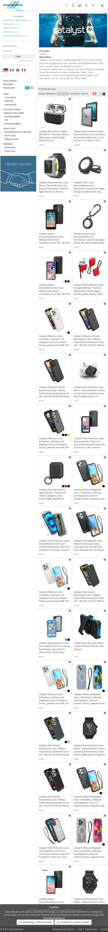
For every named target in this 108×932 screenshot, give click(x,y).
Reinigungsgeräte (12, 123)
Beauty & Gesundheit (13, 113)
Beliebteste (51, 94)
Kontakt (104, 929)
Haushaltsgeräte (11, 116)
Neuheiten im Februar (15, 36)
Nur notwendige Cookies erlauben (35, 922)
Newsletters (18, 16)
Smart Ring (9, 151)
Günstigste (75, 94)
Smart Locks (9, 135)
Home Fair (10, 32)
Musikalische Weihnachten (17, 20)
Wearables (8, 144)
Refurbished (18, 87)
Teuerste (84, 94)
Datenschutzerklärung (54, 918)
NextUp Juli (11, 24)
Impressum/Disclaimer (63, 929)
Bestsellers (8, 84)
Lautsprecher (9, 104)
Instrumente (9, 97)
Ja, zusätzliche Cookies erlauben (73, 922)
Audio (6, 94)
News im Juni (12, 28)
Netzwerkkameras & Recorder (17, 132)
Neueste (42, 94)
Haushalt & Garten (12, 109)
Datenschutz (91, 929)
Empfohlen (63, 94)
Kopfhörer (8, 101)
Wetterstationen (11, 139)
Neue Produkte (10, 81)
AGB (80, 929)
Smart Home (9, 128)
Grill (5, 120)
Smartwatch (9, 147)
